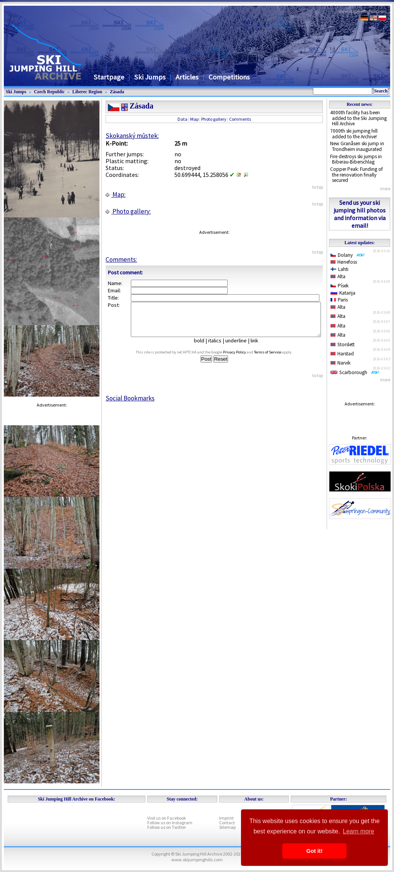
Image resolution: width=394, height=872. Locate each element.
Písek (339, 285)
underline (239, 347)
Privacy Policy (241, 359)
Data (182, 119)
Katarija (343, 293)
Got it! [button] (314, 851)
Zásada (117, 91)
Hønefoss (344, 262)
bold (202, 347)
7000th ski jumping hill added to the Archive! (354, 134)
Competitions (229, 77)
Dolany (348, 255)
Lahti (339, 269)
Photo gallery (213, 119)
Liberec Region (87, 91)
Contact (227, 822)
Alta (338, 276)
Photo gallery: (128, 211)
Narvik (340, 363)
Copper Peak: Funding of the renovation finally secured (356, 174)
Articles (187, 77)
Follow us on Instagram (169, 822)
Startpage (109, 77)
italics (218, 347)
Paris (339, 300)
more (385, 188)
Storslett (343, 344)
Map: (115, 194)
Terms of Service (274, 359)
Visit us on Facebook (166, 818)
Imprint (226, 818)
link (257, 347)
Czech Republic (49, 91)
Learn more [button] (358, 831)
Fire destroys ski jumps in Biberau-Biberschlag (356, 159)
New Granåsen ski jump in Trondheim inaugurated (357, 146)
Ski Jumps (150, 77)
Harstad (342, 353)
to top (317, 187)
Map (194, 119)
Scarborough (355, 372)
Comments (240, 119)
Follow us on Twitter (166, 827)
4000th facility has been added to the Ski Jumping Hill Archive (358, 118)
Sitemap (227, 827)
